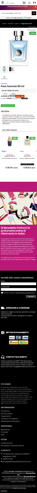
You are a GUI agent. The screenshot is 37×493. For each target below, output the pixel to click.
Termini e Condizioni (9, 418)
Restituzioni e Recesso (10, 421)
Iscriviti (30, 296)
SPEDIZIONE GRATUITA (27, 164)
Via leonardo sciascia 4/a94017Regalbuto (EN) (16, 455)
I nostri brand (6, 443)
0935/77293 (8, 459)
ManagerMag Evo (26, 474)
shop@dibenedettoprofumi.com (16, 461)
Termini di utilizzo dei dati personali (25, 293)
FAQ (2, 434)
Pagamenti (6, 416)
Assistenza (5, 429)
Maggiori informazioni (19, 488)
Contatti (4, 432)
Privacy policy (6, 413)
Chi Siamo (5, 411)
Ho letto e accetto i (8, 293)
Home (4, 24)
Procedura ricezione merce (12, 445)
